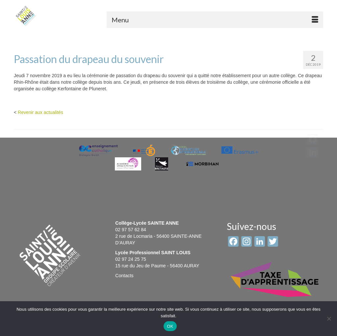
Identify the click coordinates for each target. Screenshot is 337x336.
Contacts (124, 275)
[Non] (328, 318)
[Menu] (215, 19)
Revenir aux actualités (40, 112)
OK (170, 326)
